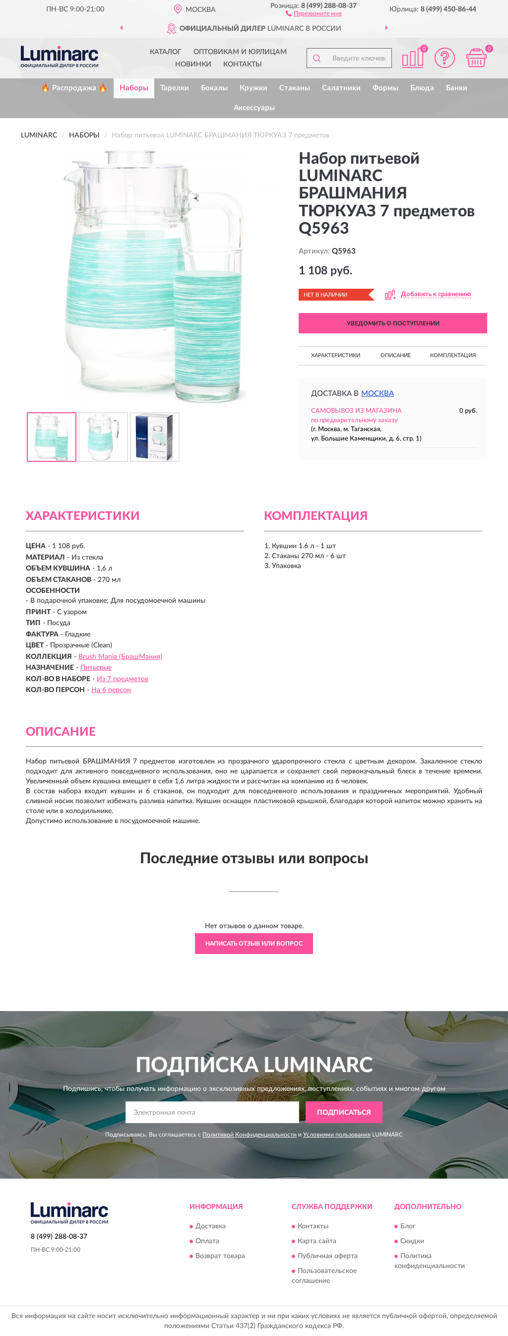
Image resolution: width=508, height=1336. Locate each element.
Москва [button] (377, 393)
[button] (314, 13)
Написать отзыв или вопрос (254, 944)
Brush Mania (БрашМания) (120, 656)
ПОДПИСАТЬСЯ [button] (344, 1112)
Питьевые (96, 667)
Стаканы (294, 88)
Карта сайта (317, 1241)
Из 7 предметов (122, 679)
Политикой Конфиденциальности (249, 1135)
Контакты (242, 64)
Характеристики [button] (335, 355)
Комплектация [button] (453, 355)
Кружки (253, 88)
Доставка (210, 1226)
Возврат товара (220, 1256)
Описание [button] (396, 355)
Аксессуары (254, 108)
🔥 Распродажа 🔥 (74, 88)
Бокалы (214, 88)
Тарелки (174, 88)
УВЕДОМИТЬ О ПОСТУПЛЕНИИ (393, 323)
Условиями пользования (337, 1135)
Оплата (207, 1241)
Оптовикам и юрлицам (240, 52)
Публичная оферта (328, 1256)
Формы (385, 88)
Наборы (134, 88)
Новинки (193, 64)
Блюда (422, 88)
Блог (408, 1226)
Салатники (341, 88)
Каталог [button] (166, 52)
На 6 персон (111, 690)
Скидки (412, 1241)
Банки (456, 88)
